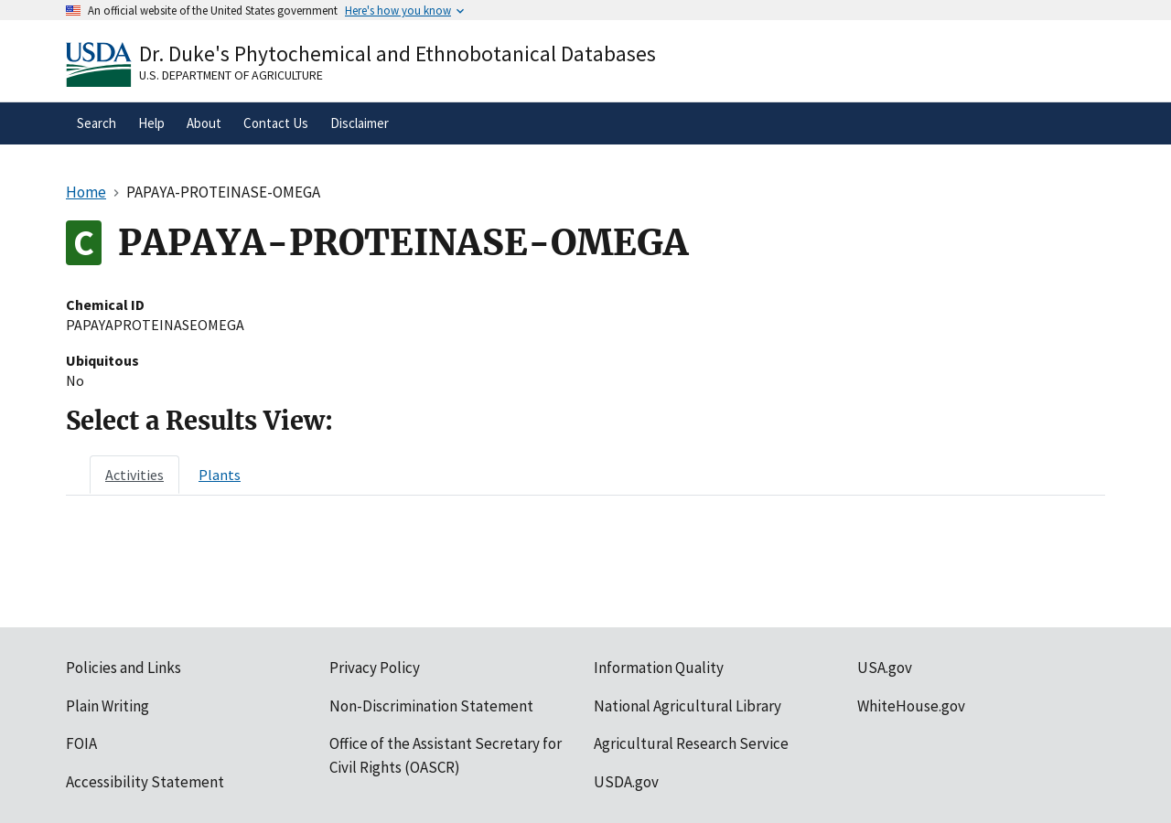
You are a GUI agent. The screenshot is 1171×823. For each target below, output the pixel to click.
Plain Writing (107, 706)
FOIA (81, 743)
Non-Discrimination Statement (431, 706)
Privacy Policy (374, 667)
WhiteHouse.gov (911, 706)
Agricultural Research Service (691, 743)
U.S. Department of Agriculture (231, 75)
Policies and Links (123, 667)
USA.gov (884, 667)
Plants (220, 474)
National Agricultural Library (687, 706)
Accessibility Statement (145, 782)
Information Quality (659, 667)
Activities (134, 474)
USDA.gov (626, 782)
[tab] (134, 475)
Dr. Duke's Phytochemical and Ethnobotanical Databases (397, 53)
